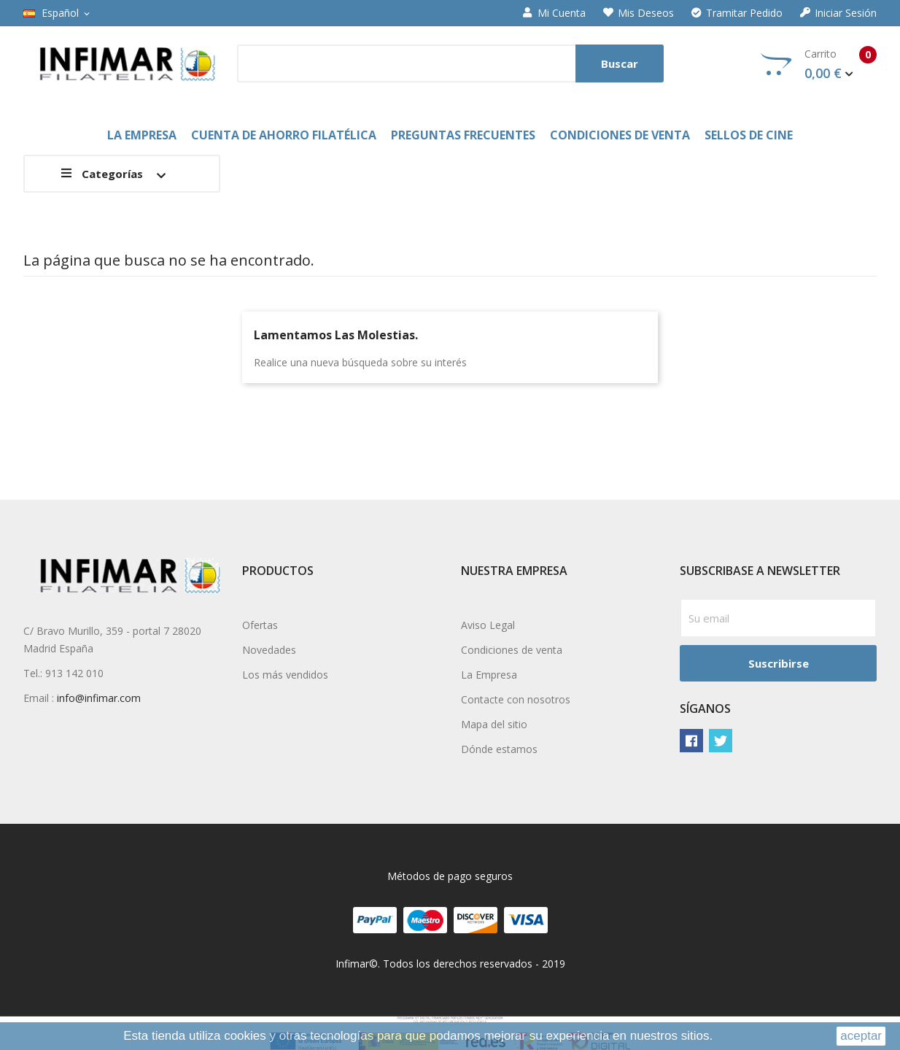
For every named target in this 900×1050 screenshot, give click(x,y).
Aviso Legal (488, 625)
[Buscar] (450, 63)
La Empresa (489, 675)
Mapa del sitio (494, 724)
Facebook (691, 740)
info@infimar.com (99, 698)
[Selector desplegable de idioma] (57, 13)
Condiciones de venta (511, 650)
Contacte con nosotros (515, 699)
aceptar (861, 1036)
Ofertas (260, 625)
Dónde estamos (499, 749)
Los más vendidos (285, 675)
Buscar (619, 63)
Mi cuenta (554, 13)
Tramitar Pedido (737, 13)
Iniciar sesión (838, 13)
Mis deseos (638, 13)
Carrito (819, 64)
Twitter (720, 740)
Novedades (269, 650)
